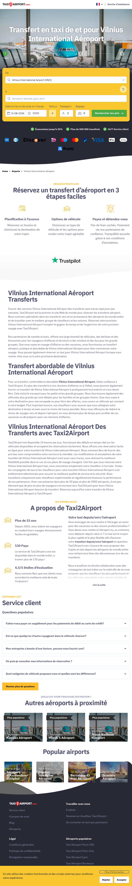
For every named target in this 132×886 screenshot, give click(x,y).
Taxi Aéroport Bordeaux (80, 863)
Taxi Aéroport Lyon (77, 857)
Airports (16, 171)
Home (5, 171)
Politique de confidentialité (24, 851)
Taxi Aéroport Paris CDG (80, 844)
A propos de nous (19, 816)
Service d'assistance (118, 4)
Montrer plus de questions (20, 686)
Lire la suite (99, 585)
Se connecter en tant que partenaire (87, 822)
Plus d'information (114, 872)
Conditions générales (21, 844)
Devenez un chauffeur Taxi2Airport (86, 816)
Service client (17, 810)
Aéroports (15, 829)
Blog (11, 822)
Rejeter (106, 879)
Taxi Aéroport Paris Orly (80, 851)
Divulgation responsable (23, 857)
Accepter (121, 879)
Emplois (71, 809)
